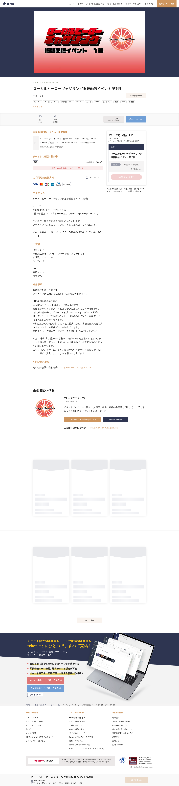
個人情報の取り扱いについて (123, 729)
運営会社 (115, 737)
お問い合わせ (117, 745)
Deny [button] (138, 774)
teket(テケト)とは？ (77, 718)
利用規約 (115, 718)
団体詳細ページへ (115, 419)
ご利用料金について (77, 725)
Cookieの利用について (121, 725)
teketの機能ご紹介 (76, 729)
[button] (22, 776)
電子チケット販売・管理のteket (36, 705)
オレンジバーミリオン (75, 397)
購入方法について (96, 177)
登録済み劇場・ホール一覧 (79, 745)
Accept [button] (151, 774)
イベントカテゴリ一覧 (35, 721)
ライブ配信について (77, 733)
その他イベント (52, 82)
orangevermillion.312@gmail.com (76, 367)
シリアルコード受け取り (35, 741)
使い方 (28, 729)
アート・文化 (38, 82)
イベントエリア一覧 (34, 725)
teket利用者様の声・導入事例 (81, 737)
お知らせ (115, 741)
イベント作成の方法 (77, 721)
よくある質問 (31, 733)
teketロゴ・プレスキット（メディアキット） (87, 748)
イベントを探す (32, 718)
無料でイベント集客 (167, 4)
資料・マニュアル (76, 741)
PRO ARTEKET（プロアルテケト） (40, 737)
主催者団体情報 (136, 96)
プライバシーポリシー (121, 721)
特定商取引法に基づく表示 (122, 733)
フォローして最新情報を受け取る (82, 419)
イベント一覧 (55, 705)
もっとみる (37, 106)
